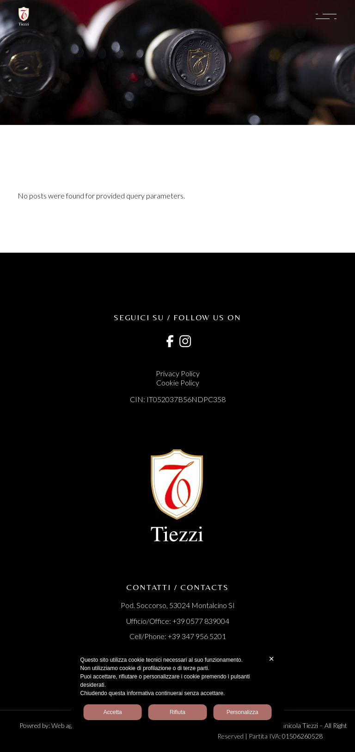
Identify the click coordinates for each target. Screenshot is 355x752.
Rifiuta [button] (177, 712)
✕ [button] (272, 659)
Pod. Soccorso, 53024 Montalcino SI (178, 605)
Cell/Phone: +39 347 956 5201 (177, 636)
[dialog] (177, 687)
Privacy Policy (178, 373)
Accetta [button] (113, 712)
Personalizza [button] (242, 712)
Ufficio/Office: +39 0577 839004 (177, 620)
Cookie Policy (177, 382)
